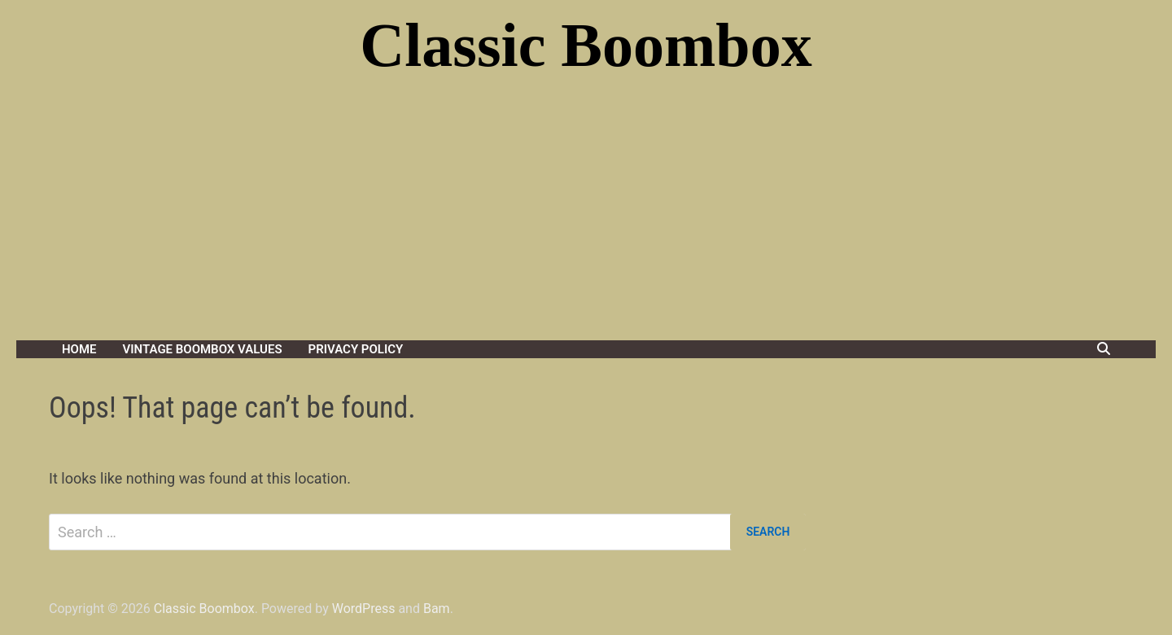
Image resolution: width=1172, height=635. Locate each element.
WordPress (364, 608)
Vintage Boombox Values (202, 349)
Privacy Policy (356, 349)
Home (79, 349)
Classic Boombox (585, 45)
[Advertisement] (586, 218)
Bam (436, 608)
